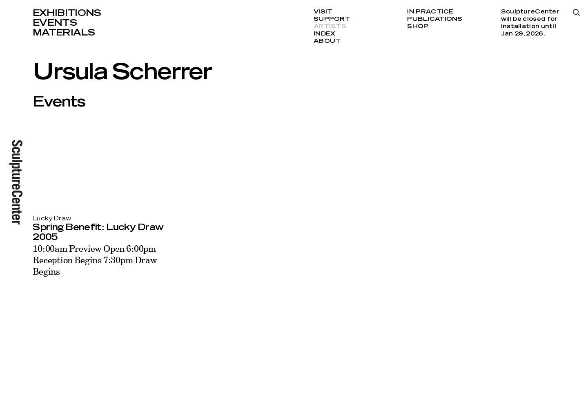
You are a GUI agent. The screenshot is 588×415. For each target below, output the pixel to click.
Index (324, 34)
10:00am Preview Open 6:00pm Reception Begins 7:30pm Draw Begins (95, 259)
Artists (330, 26)
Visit (323, 12)
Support (332, 19)
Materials (64, 32)
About (327, 41)
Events (55, 22)
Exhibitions (67, 13)
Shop (417, 26)
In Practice (430, 12)
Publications (434, 19)
